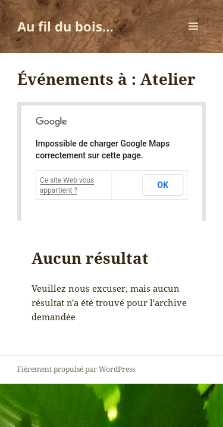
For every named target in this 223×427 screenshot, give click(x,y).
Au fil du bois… (65, 26)
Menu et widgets (193, 38)
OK (163, 185)
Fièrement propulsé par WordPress (76, 369)
